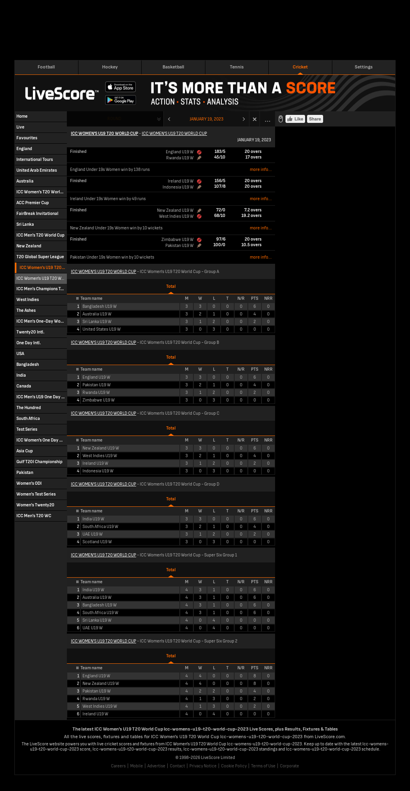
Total (171, 286)
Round (114, 118)
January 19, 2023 (206, 119)
